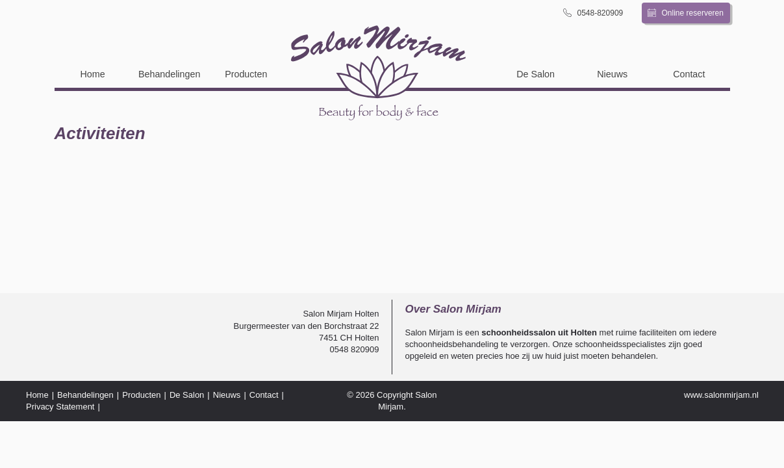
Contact (689, 74)
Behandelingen (169, 74)
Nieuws (612, 74)
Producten (246, 74)
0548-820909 (593, 12)
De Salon (535, 74)
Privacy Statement (60, 406)
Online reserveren (686, 13)
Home (92, 74)
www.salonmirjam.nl (721, 395)
